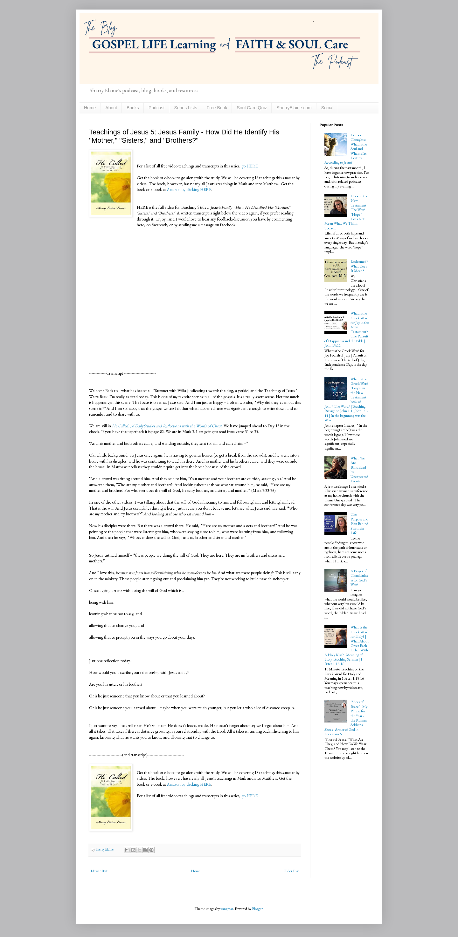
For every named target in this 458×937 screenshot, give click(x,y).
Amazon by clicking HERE (189, 189)
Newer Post (99, 870)
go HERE (249, 166)
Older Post (291, 870)
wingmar (226, 908)
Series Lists (185, 107)
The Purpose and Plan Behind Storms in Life (359, 523)
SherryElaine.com (294, 107)
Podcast (157, 107)
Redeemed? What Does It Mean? (359, 266)
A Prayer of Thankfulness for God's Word (359, 577)
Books (133, 107)
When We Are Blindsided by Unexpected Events (359, 470)
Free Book (217, 107)
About (111, 107)
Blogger (257, 908)
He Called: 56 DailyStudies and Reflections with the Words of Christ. (167, 426)
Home (90, 107)
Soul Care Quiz (252, 107)
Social (327, 107)
